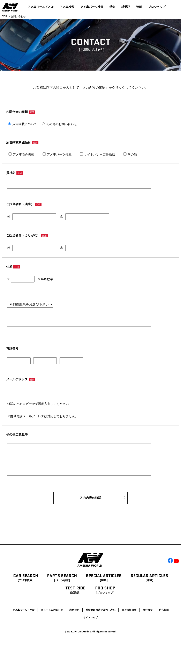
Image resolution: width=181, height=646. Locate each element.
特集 (112, 6)
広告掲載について (24, 124)
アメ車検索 (67, 6)
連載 (139, 6)
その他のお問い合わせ (61, 124)
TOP (4, 16)
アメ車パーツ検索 (91, 6)
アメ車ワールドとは (41, 6)
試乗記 (125, 6)
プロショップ (156, 6)
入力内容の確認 (90, 504)
